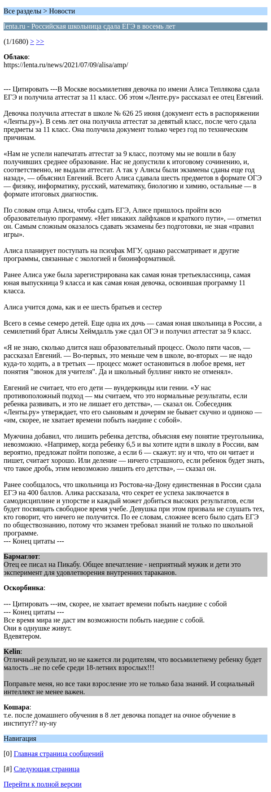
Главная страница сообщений (59, 753)
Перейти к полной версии (43, 784)
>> (40, 41)
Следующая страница (47, 769)
